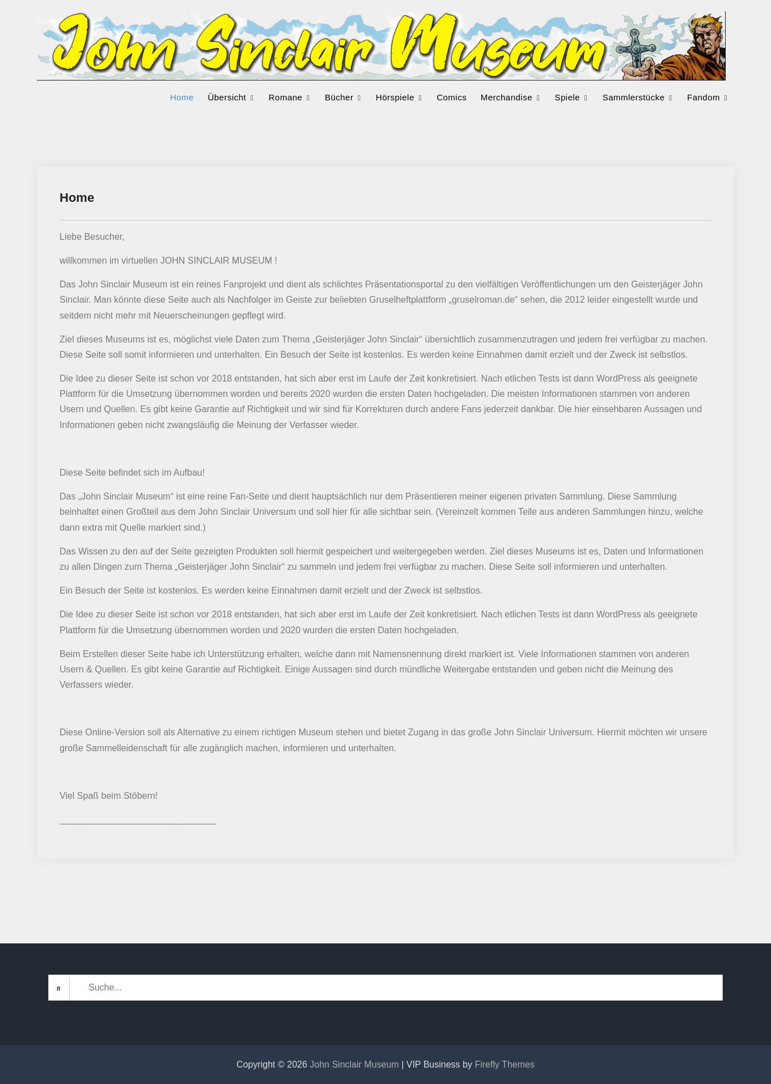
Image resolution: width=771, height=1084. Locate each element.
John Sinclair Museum (354, 1064)
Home (182, 97)
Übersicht (226, 97)
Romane (286, 97)
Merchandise (506, 97)
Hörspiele (395, 97)
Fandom (703, 97)
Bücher (339, 97)
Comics (452, 97)
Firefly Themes (505, 1064)
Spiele (568, 97)
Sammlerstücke (634, 97)
